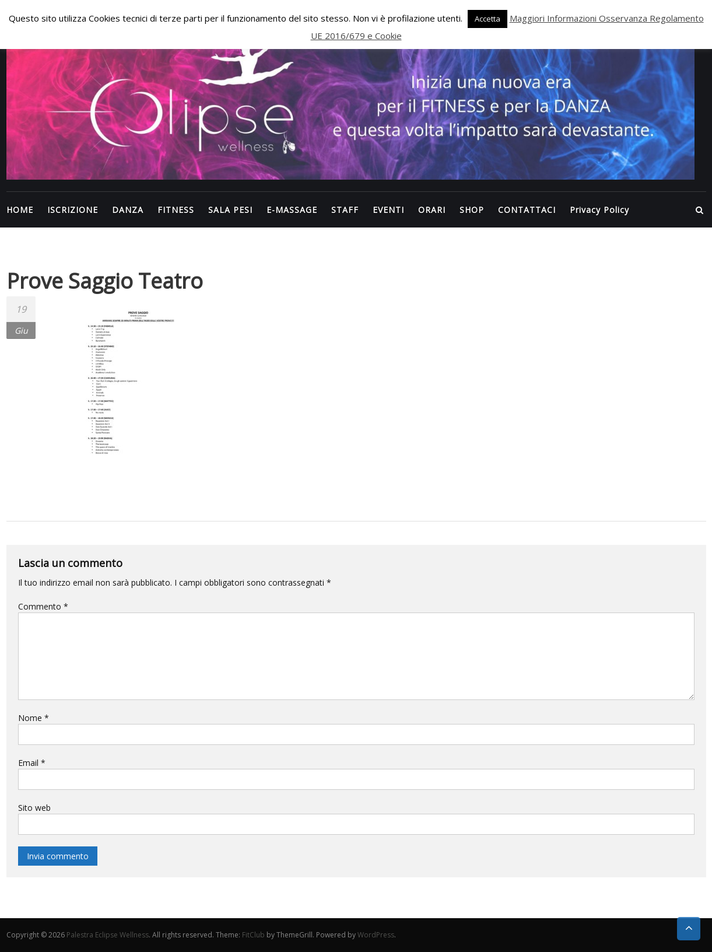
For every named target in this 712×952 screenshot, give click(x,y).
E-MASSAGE (291, 209)
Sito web (34, 807)
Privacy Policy (599, 209)
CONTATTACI (527, 209)
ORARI (432, 209)
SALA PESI (230, 209)
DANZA (127, 209)
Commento (43, 606)
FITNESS (175, 209)
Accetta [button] (487, 18)
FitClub (253, 935)
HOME (19, 209)
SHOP (472, 209)
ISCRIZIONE (72, 209)
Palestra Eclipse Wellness (107, 935)
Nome (33, 717)
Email (31, 762)
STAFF (345, 209)
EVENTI (388, 209)
